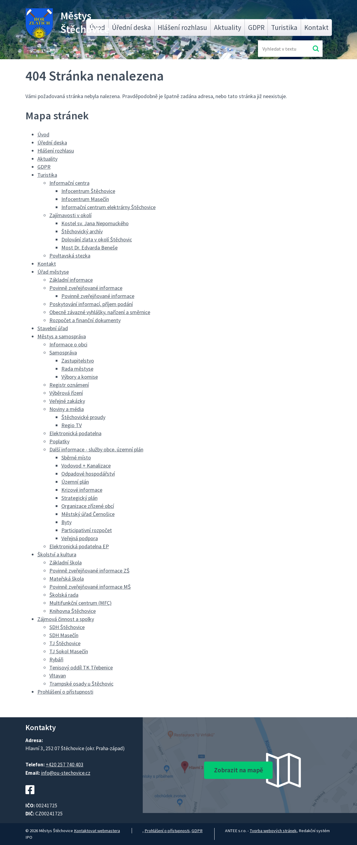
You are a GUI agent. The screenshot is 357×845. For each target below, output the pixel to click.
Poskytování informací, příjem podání (91, 304)
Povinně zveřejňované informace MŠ (90, 586)
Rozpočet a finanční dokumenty (85, 320)
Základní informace (71, 279)
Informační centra (69, 182)
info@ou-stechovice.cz (65, 773)
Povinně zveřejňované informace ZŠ (89, 570)
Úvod (43, 134)
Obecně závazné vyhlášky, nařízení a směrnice (99, 312)
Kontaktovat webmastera (97, 830)
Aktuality (227, 27)
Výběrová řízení (66, 392)
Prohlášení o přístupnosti (65, 691)
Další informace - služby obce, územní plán (96, 449)
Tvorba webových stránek (273, 830)
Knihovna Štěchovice (72, 611)
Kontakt (316, 27)
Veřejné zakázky (67, 401)
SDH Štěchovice (67, 627)
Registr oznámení (69, 384)
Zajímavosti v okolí (70, 215)
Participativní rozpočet (86, 530)
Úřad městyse (53, 271)
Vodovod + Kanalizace (86, 465)
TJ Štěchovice (64, 643)
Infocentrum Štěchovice (88, 191)
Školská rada (63, 594)
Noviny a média (66, 409)
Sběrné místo (76, 457)
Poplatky (59, 441)
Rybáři (56, 659)
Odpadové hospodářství (88, 473)
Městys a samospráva (61, 336)
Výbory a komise (79, 376)
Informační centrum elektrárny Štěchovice (108, 207)
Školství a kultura (56, 554)
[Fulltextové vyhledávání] (282, 48)
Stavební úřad (52, 328)
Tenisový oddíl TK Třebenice (81, 667)
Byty (66, 522)
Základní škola (65, 562)
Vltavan (57, 675)
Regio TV (71, 425)
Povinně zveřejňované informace (85, 287)
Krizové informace (81, 489)
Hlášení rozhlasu (182, 27)
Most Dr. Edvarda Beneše (89, 247)
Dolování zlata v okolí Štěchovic (96, 239)
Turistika (284, 27)
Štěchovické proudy (83, 417)
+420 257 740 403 (64, 764)
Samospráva (63, 352)
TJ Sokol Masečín (68, 651)
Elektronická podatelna (75, 433)
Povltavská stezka (69, 255)
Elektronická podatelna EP (79, 546)
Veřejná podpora (79, 538)
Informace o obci (68, 344)
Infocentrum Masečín (85, 199)
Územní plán (75, 481)
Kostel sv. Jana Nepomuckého (95, 223)
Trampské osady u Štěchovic (81, 683)
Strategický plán (79, 497)
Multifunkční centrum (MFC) (80, 602)
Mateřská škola (66, 578)
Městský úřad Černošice (88, 514)
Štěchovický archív (82, 231)
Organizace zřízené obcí (87, 506)
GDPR (256, 27)
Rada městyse (77, 368)
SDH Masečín (63, 635)
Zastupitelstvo (77, 360)
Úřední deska (131, 27)
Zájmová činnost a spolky (65, 619)
